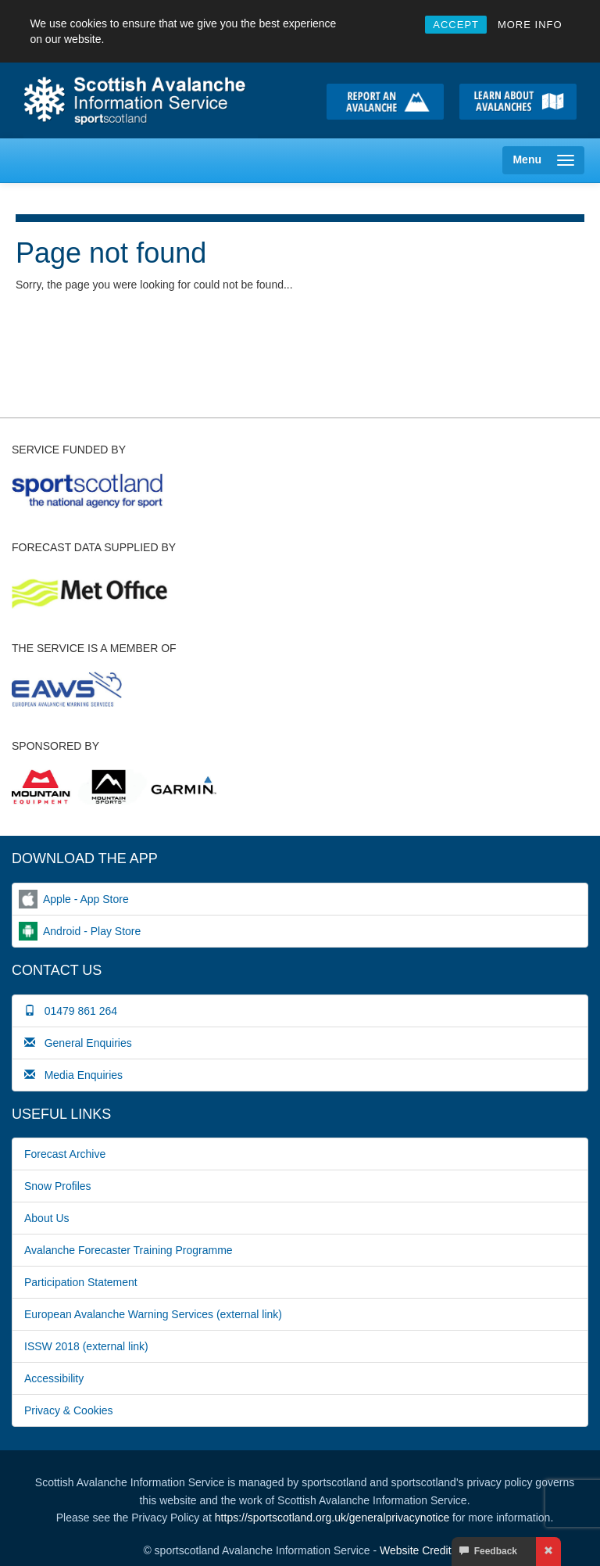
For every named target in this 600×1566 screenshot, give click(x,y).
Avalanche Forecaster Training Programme (128, 1250)
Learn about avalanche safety (518, 102)
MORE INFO (530, 24)
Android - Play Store (92, 931)
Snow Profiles (57, 1186)
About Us (47, 1218)
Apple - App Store (86, 899)
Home (140, 100)
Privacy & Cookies (68, 1410)
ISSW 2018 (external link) (86, 1346)
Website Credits (418, 1550)
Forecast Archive (64, 1154)
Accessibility (54, 1378)
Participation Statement (81, 1282)
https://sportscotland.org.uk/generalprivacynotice (332, 1517)
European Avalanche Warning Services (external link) (153, 1314)
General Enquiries (78, 1043)
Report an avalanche (385, 102)
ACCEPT (456, 24)
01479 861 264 (70, 1011)
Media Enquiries (73, 1075)
